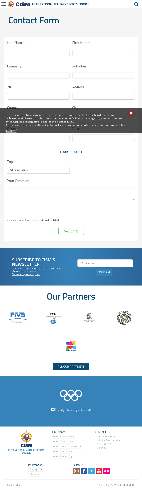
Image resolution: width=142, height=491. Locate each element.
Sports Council (78, 4)
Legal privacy (36, 469)
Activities (79, 66)
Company (14, 66)
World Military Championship (67, 446)
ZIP (9, 87)
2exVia (114, 485)
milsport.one (15, 485)
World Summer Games (64, 436)
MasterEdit (128, 485)
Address (78, 87)
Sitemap (34, 474)
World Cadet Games (63, 451)
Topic (11, 161)
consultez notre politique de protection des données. (94, 125)
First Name (81, 43)
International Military (49, 4)
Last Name (16, 43)
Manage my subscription (26, 274)
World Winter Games (63, 441)
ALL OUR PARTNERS (71, 366)
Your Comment (19, 181)
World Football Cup (62, 456)
